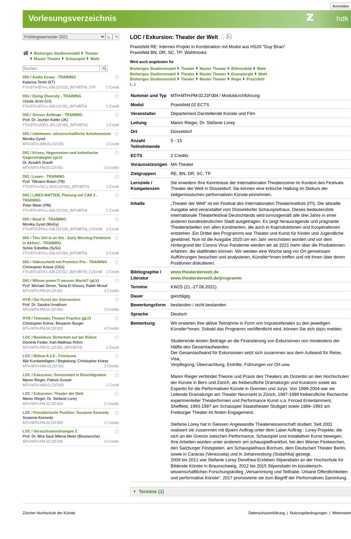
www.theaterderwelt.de (195, 271)
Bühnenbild (241, 68)
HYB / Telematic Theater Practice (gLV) (57, 318)
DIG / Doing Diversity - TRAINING (52, 96)
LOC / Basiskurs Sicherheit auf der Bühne (60, 337)
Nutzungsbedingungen (308, 513)
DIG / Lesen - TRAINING (44, 176)
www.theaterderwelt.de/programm (206, 278)
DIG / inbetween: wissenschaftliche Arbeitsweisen (67, 134)
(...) (133, 84)
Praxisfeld (255, 79)
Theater (91, 53)
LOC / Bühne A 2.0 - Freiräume (50, 356)
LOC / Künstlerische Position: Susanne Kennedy (66, 412)
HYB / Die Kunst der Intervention (52, 299)
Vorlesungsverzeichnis (73, 18)
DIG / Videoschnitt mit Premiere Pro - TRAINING (65, 262)
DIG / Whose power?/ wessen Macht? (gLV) (61, 280)
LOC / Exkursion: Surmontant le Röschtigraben (65, 375)
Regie (236, 79)
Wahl (94, 59)
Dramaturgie (242, 74)
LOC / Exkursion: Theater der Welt (53, 393)
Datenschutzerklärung (266, 513)
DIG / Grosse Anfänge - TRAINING (53, 115)
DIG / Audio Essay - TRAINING (50, 77)
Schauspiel (75, 59)
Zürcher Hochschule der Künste (49, 513)
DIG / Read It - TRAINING (45, 219)
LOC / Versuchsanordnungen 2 (50, 431)
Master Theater (47, 59)
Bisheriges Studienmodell (57, 53)
